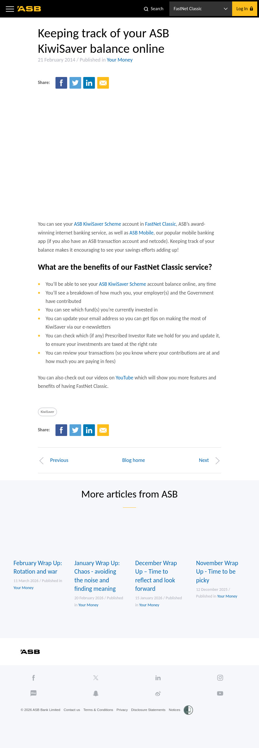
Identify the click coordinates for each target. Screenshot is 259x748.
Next (212, 469)
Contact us (73, 722)
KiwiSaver (46, 420)
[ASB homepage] (29, 8)
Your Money (118, 61)
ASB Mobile (142, 237)
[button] (10, 8)
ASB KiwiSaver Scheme (97, 228)
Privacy (124, 722)
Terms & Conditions (100, 722)
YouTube (124, 385)
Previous (51, 469)
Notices (177, 722)
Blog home (133, 469)
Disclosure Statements (150, 722)
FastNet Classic (161, 228)
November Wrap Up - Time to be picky (218, 582)
